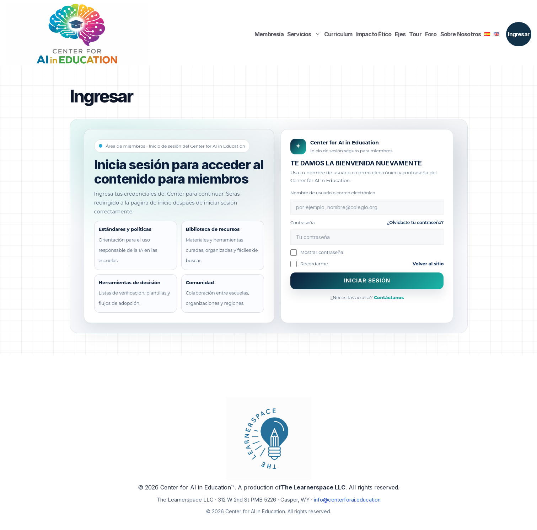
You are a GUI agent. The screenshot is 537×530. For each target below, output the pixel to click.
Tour (415, 34)
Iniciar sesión (367, 280)
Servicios (304, 34)
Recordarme (309, 264)
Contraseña (367, 222)
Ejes (400, 34)
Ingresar (519, 34)
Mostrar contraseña (316, 252)
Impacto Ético (374, 34)
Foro (431, 34)
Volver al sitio (428, 263)
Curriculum (338, 34)
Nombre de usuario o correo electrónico (332, 192)
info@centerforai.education (347, 499)
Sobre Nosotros (460, 34)
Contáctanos (389, 297)
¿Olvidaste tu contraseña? (415, 222)
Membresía (269, 34)
